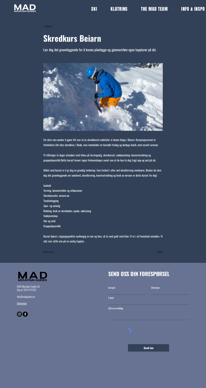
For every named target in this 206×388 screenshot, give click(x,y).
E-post (111, 297)
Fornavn (111, 287)
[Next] (154, 251)
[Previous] (55, 251)
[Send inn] (148, 348)
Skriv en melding (115, 308)
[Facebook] (25, 314)
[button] (101, 9)
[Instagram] (19, 314)
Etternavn (155, 287)
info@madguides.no (26, 297)
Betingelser (22, 303)
